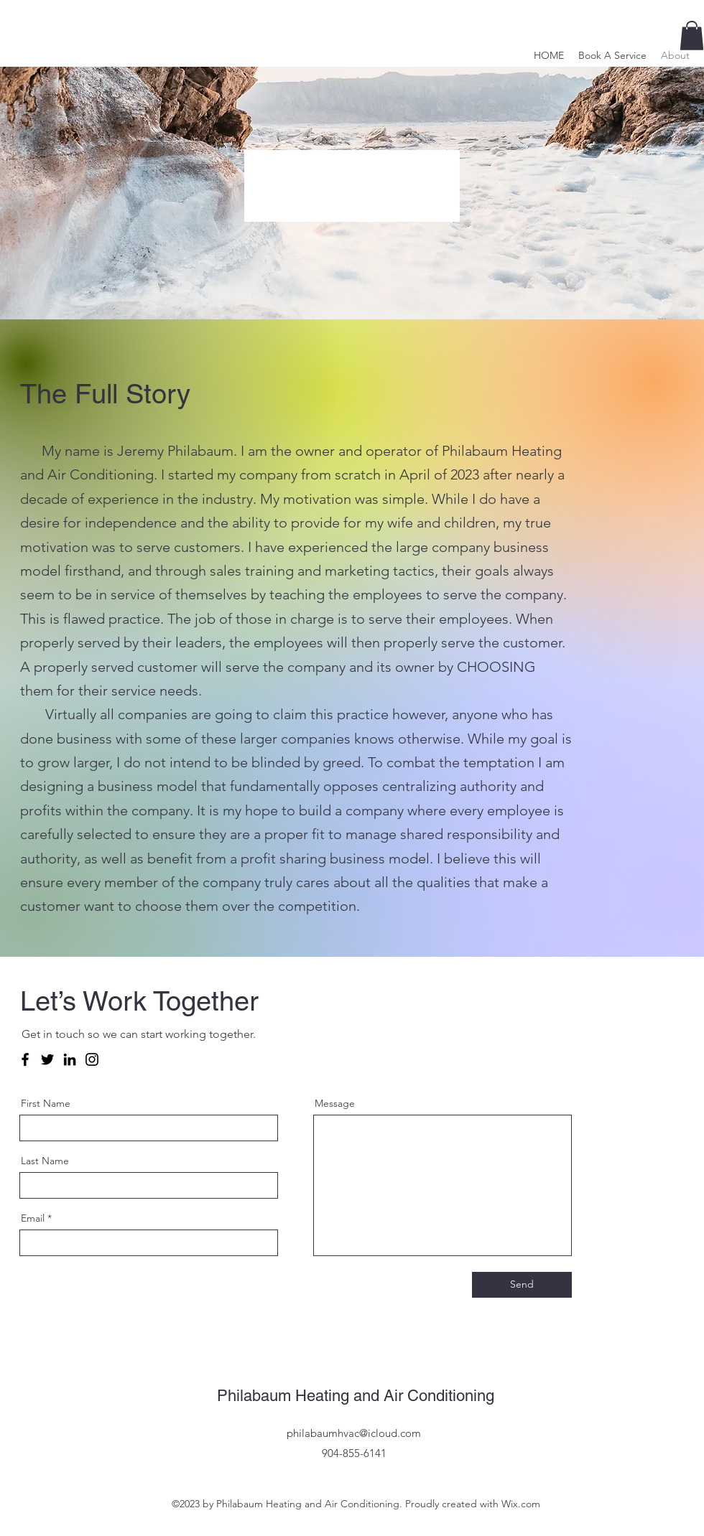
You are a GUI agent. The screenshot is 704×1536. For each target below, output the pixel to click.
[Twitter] (47, 1059)
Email (33, 1218)
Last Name (45, 1161)
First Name (45, 1103)
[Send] (522, 1285)
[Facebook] (25, 1059)
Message (335, 1103)
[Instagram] (92, 1059)
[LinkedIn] (69, 1059)
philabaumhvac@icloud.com (354, 1433)
